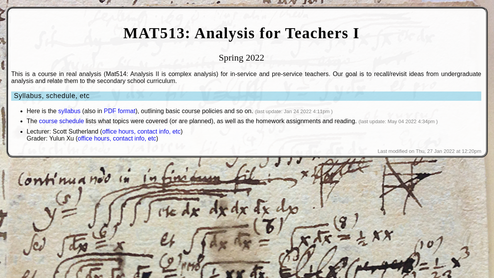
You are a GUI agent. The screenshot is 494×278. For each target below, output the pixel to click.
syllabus (69, 111)
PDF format (119, 111)
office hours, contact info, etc (141, 131)
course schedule (61, 121)
